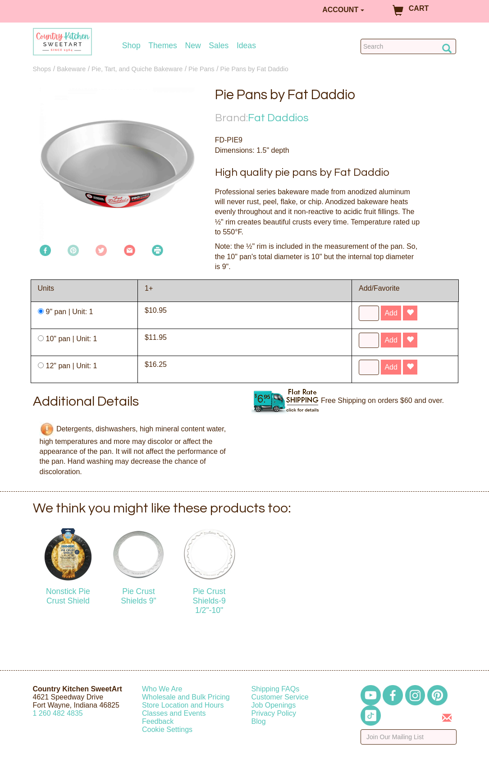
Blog (258, 721)
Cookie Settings (167, 729)
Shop (131, 45)
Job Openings (273, 705)
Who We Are (162, 689)
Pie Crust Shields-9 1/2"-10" (208, 601)
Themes (162, 45)
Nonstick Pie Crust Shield (68, 596)
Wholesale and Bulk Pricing (186, 697)
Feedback (158, 721)
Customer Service (280, 697)
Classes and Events (174, 713)
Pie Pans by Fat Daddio (254, 69)
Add (390, 313)
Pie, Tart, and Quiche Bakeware (137, 69)
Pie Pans (201, 69)
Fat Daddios (278, 117)
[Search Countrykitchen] (409, 46)
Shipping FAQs (275, 689)
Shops (42, 69)
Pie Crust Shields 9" (138, 596)
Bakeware (71, 69)
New (193, 45)
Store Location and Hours (183, 705)
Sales (219, 45)
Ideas (246, 45)
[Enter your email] (409, 737)
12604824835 (58, 713)
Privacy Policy (274, 713)
